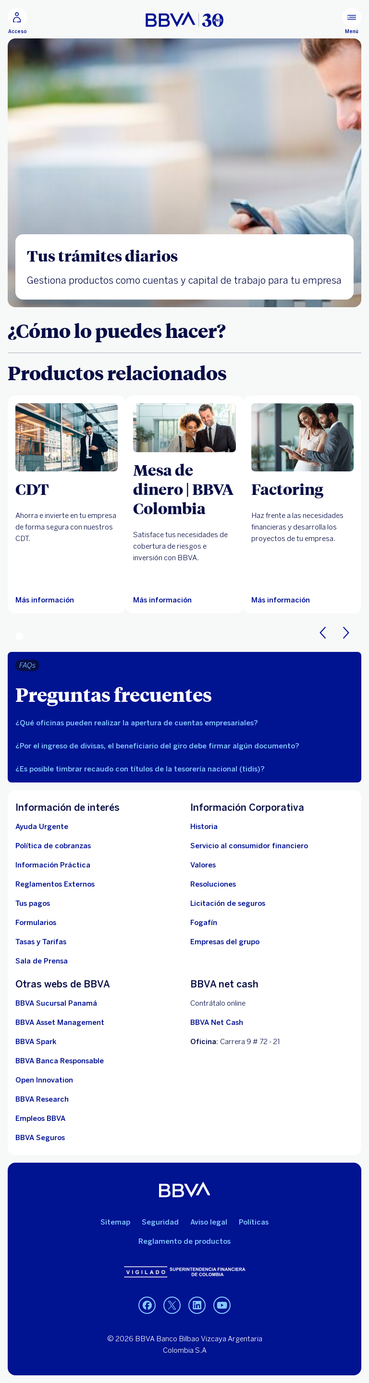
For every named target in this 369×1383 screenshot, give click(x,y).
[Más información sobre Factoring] (302, 437)
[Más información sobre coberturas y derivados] (184, 427)
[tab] (184, 723)
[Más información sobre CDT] (66, 437)
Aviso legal (208, 1222)
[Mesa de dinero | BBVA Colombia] (184, 488)
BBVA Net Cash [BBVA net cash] (216, 1022)
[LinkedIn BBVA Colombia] (172, 1305)
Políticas (254, 1222)
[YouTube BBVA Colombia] (222, 1305)
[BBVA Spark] (35, 1041)
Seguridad (160, 1222)
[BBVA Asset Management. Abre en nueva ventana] (59, 1022)
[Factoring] (302, 488)
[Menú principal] (351, 21)
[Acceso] (17, 21)
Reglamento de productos (184, 1241)
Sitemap (115, 1222)
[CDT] (66, 488)
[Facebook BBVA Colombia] (147, 1305)
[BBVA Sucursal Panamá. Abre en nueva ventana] (56, 1003)
